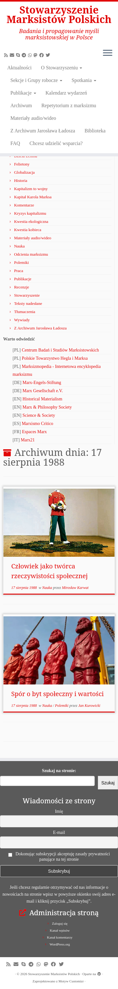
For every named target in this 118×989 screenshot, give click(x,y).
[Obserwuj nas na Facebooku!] (42, 55)
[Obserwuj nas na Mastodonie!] (36, 55)
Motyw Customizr (71, 981)
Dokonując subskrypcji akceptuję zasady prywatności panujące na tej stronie (59, 857)
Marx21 (28, 440)
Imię (59, 811)
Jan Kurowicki (89, 705)
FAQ (15, 143)
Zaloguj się (59, 923)
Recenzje (21, 287)
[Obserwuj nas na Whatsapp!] (31, 55)
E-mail (59, 832)
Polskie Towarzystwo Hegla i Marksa (55, 358)
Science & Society (39, 415)
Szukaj (108, 782)
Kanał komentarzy (59, 937)
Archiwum (21, 105)
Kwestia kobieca (27, 229)
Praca (18, 270)
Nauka (19, 246)
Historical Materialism (42, 399)
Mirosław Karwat (75, 587)
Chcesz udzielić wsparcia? (56, 143)
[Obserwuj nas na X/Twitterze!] (49, 55)
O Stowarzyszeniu (61, 67)
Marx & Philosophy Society (47, 407)
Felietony (22, 164)
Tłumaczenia (24, 311)
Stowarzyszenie (27, 295)
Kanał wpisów (60, 930)
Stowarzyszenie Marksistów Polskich (59, 14)
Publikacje (23, 93)
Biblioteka (95, 130)
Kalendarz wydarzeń (66, 93)
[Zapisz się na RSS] (7, 55)
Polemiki (21, 262)
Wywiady (22, 319)
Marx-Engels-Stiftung (42, 382)
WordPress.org (60, 944)
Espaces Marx (34, 431)
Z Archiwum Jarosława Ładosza (42, 130)
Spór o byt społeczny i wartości (57, 693)
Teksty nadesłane (28, 303)
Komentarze (24, 205)
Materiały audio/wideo (33, 118)
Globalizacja (24, 172)
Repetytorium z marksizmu (68, 105)
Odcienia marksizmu (31, 254)
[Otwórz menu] (107, 53)
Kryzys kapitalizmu (30, 213)
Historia (20, 180)
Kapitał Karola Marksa (33, 197)
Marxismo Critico (37, 423)
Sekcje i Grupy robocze (36, 80)
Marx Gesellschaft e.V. (43, 390)
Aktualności (19, 67)
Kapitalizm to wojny (31, 188)
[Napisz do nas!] (13, 55)
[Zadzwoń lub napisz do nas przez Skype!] (19, 55)
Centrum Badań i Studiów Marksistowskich (60, 350)
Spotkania (84, 80)
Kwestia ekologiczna (31, 221)
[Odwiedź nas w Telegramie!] (25, 55)
